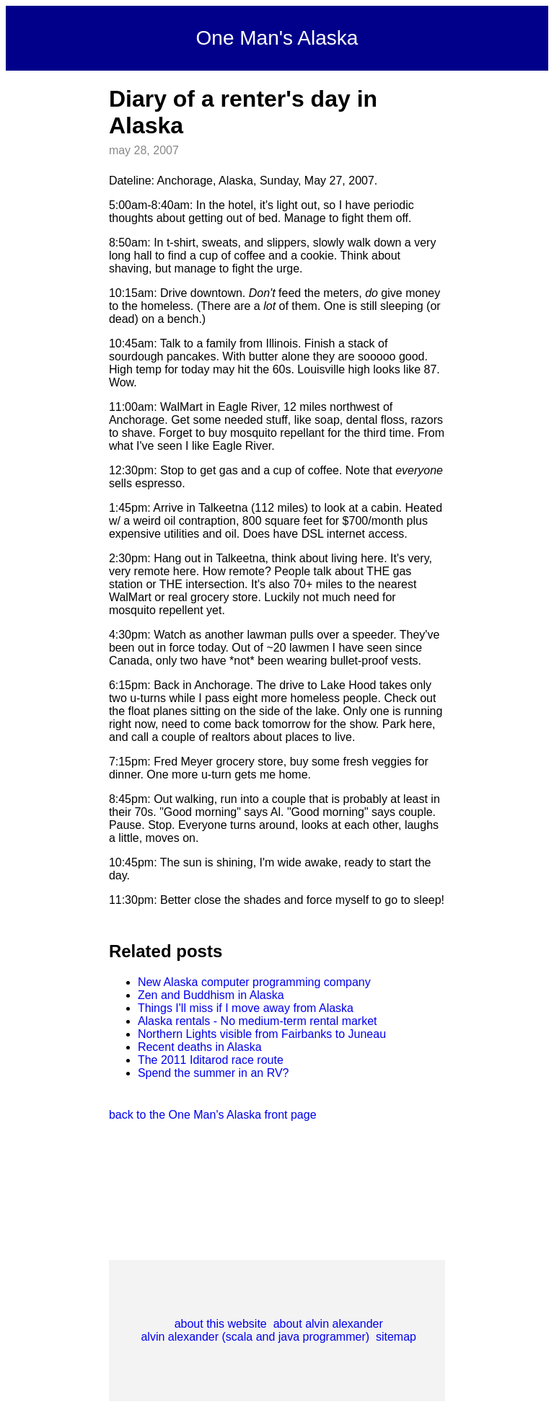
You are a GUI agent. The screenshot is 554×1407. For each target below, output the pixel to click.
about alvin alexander (328, 1324)
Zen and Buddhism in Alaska (211, 995)
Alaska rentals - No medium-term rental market (257, 1021)
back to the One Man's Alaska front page (213, 1115)
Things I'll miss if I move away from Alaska (245, 1008)
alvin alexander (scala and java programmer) (255, 1337)
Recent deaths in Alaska (200, 1047)
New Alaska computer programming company (254, 982)
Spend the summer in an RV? (213, 1073)
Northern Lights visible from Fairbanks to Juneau (262, 1034)
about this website (221, 1324)
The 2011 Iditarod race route (210, 1060)
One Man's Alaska (277, 38)
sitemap (396, 1337)
